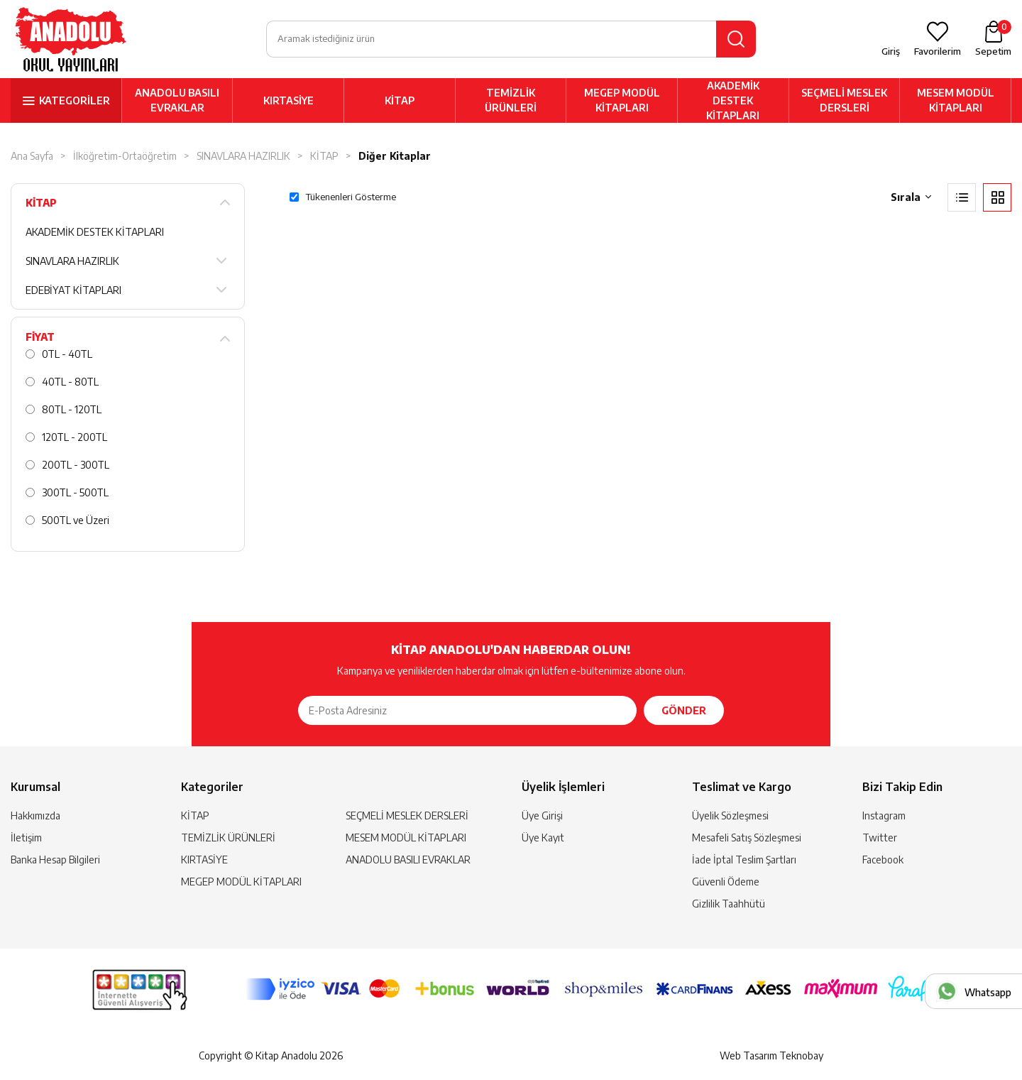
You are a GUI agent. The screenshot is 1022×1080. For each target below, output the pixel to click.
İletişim (26, 837)
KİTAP (399, 100)
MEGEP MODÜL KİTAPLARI (622, 100)
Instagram (884, 815)
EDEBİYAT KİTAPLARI (73, 290)
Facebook (882, 859)
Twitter (879, 837)
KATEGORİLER (74, 100)
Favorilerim (937, 51)
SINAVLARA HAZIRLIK (243, 156)
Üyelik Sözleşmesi (730, 815)
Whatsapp (988, 992)
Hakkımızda (35, 815)
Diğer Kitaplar (394, 156)
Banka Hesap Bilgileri (55, 859)
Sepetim (993, 38)
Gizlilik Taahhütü (728, 904)
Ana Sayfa (32, 156)
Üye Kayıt (543, 837)
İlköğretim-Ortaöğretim (125, 156)
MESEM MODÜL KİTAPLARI (955, 100)
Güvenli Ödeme (725, 882)
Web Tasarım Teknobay (771, 1055)
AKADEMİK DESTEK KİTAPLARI (732, 100)
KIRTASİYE (288, 100)
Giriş (890, 51)
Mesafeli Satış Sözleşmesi (746, 837)
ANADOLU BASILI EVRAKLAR (177, 100)
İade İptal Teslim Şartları (744, 859)
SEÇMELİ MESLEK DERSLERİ (844, 100)
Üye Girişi (542, 815)
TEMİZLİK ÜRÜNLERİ (511, 100)
